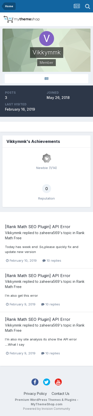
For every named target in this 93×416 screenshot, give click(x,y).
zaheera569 (49, 233)
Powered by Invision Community (46, 409)
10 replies (51, 260)
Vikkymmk (13, 233)
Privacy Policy (35, 393)
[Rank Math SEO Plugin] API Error (37, 226)
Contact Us (60, 393)
